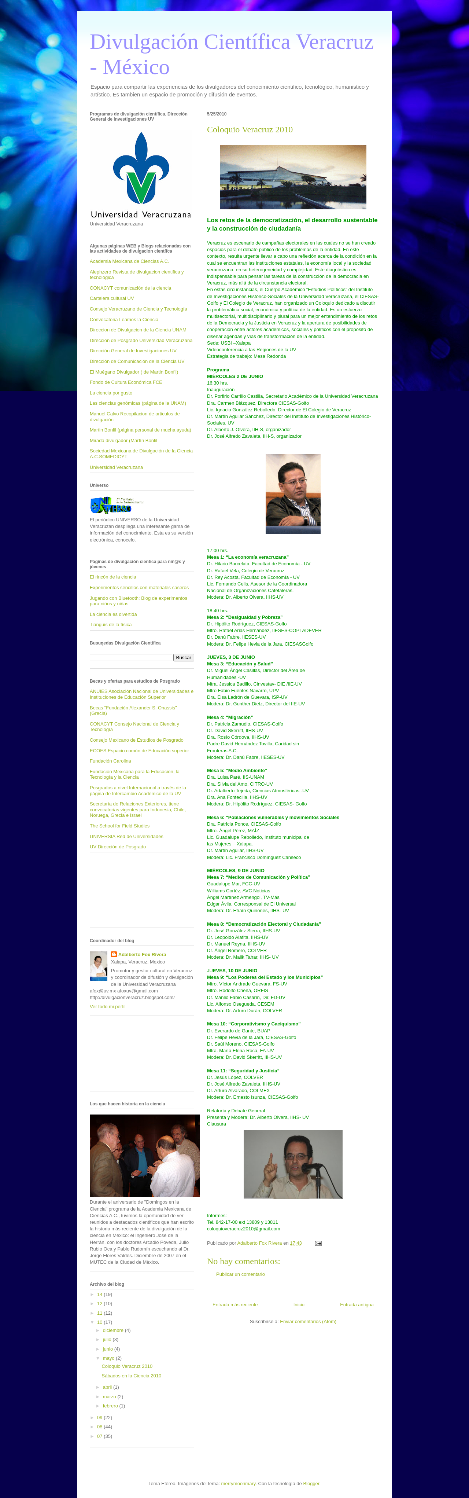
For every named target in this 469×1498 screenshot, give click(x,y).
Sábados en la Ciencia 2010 (131, 1375)
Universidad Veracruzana (116, 467)
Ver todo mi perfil (108, 1006)
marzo (110, 1396)
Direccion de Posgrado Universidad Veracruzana (141, 340)
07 (100, 1436)
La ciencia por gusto (111, 393)
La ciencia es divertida (113, 614)
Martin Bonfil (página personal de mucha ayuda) (140, 430)
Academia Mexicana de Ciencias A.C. (129, 261)
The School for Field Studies (119, 826)
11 (100, 1313)
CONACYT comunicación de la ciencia (130, 288)
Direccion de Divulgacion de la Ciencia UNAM (138, 330)
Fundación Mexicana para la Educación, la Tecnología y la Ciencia (135, 774)
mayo (109, 1358)
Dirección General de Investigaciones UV (133, 350)
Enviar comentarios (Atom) (308, 1321)
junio (108, 1349)
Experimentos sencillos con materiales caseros (139, 587)
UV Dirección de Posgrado (118, 846)
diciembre (114, 1330)
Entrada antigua (357, 1304)
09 (100, 1417)
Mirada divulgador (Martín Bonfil (123, 440)
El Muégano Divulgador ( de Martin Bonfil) (134, 372)
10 (100, 1322)
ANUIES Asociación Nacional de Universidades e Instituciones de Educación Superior (141, 694)
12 (100, 1303)
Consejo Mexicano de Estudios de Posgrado (137, 740)
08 (100, 1426)
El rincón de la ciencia (113, 577)
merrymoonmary (238, 1483)
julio (108, 1339)
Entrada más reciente (235, 1304)
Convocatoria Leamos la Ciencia (124, 319)
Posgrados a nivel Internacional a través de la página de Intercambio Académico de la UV (138, 790)
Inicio (298, 1304)
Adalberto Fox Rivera (142, 954)
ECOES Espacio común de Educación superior (139, 750)
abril (108, 1387)
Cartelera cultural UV (112, 298)
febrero (111, 1406)
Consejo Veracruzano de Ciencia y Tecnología (138, 309)
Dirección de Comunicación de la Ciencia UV (137, 361)
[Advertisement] (123, 892)
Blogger (311, 1483)
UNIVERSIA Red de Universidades (126, 836)
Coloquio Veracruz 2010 (126, 1366)
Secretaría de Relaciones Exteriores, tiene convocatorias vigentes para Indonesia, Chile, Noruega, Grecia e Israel (138, 809)
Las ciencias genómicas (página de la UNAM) (138, 403)
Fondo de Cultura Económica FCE (126, 382)
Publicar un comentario (240, 1274)
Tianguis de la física (111, 624)
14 (100, 1294)
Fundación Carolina (110, 761)
